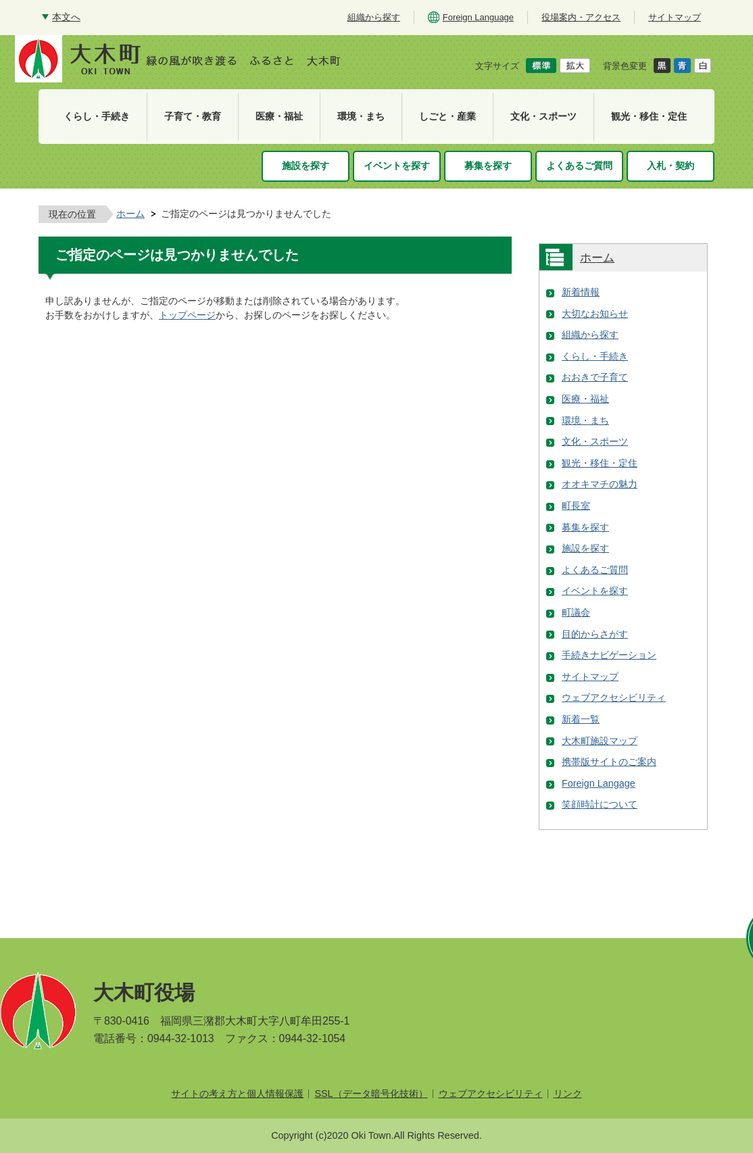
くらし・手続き (595, 356)
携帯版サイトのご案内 (609, 761)
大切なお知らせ (595, 313)
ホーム (130, 213)
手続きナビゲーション (609, 654)
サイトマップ (590, 676)
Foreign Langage (598, 783)
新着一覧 (581, 719)
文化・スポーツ (595, 441)
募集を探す (585, 527)
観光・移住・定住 (599, 463)
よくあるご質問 (595, 569)
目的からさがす (595, 634)
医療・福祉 (585, 398)
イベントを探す (595, 590)
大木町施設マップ (599, 740)
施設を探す (585, 548)
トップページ (187, 315)
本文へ (66, 16)
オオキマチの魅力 (599, 484)
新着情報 (581, 292)
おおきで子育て (595, 377)
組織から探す (590, 334)
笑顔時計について (599, 804)
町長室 (576, 505)
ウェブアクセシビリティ (614, 697)
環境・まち (585, 420)
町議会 (576, 612)
